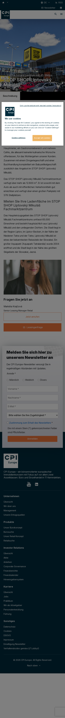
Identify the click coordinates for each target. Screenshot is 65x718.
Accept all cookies (42, 138)
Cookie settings (19, 138)
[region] (32, 124)
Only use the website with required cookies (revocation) (40, 106)
